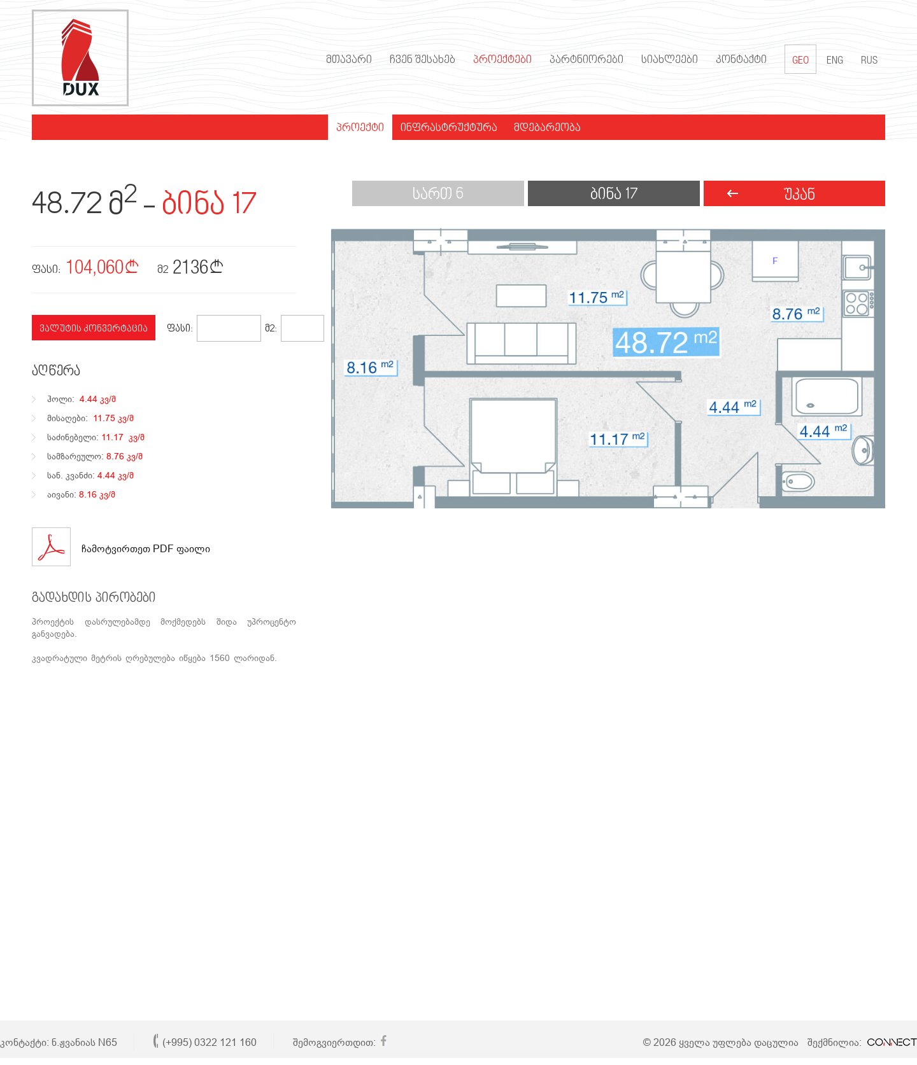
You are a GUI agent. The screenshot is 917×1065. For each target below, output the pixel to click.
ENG (835, 61)
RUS (869, 61)
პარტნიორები (586, 60)
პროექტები (502, 60)
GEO (800, 59)
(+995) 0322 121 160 (209, 1042)
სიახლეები (669, 60)
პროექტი (360, 129)
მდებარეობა (547, 129)
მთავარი (349, 60)
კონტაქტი (741, 60)
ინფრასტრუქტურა (449, 129)
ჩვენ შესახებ (422, 60)
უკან (799, 195)
